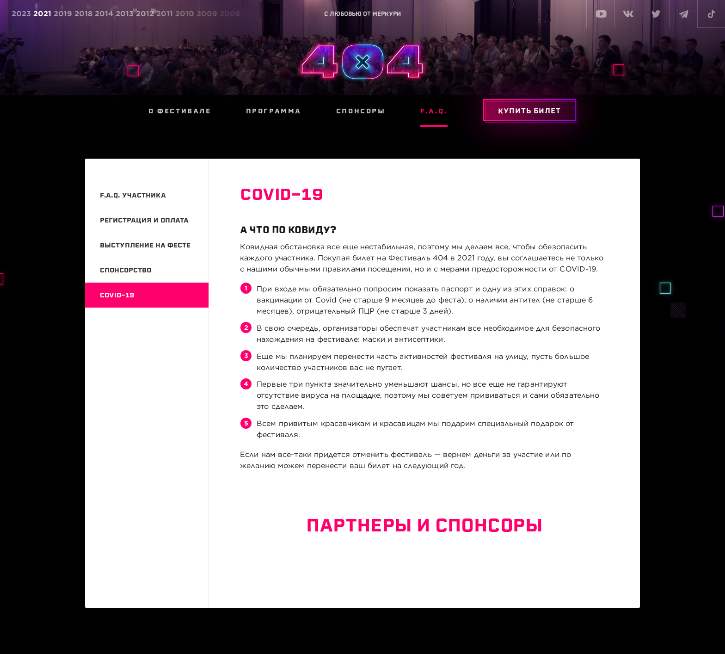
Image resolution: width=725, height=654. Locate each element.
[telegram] (683, 14)
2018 (83, 14)
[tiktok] (711, 14)
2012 (145, 14)
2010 (184, 14)
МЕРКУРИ (386, 14)
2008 (230, 14)
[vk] (628, 14)
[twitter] (656, 14)
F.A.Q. (434, 111)
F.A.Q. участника (133, 195)
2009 (207, 14)
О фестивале (179, 111)
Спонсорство (125, 270)
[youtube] (600, 14)
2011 (164, 14)
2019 (63, 14)
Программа (273, 111)
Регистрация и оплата (144, 220)
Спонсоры (361, 111)
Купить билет (529, 111)
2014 (104, 14)
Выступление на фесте (145, 245)
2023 (21, 14)
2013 (125, 14)
